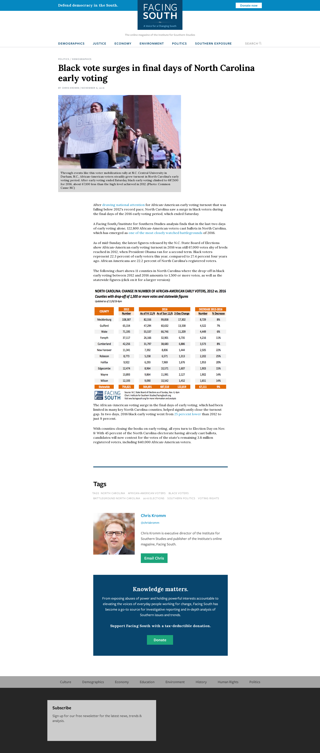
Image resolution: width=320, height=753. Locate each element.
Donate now (249, 5)
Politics (179, 43)
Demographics (71, 43)
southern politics (181, 498)
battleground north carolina (116, 498)
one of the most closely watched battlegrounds (165, 233)
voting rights (208, 498)
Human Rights (228, 681)
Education (147, 681)
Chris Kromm (70, 87)
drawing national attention (123, 205)
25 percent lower (187, 414)
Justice (99, 43)
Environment (152, 43)
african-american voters (147, 493)
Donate (160, 639)
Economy (122, 43)
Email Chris (154, 558)
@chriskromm (150, 522)
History (201, 681)
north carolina (113, 493)
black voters (179, 493)
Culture (65, 681)
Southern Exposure (213, 43)
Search (253, 43)
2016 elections (154, 498)
